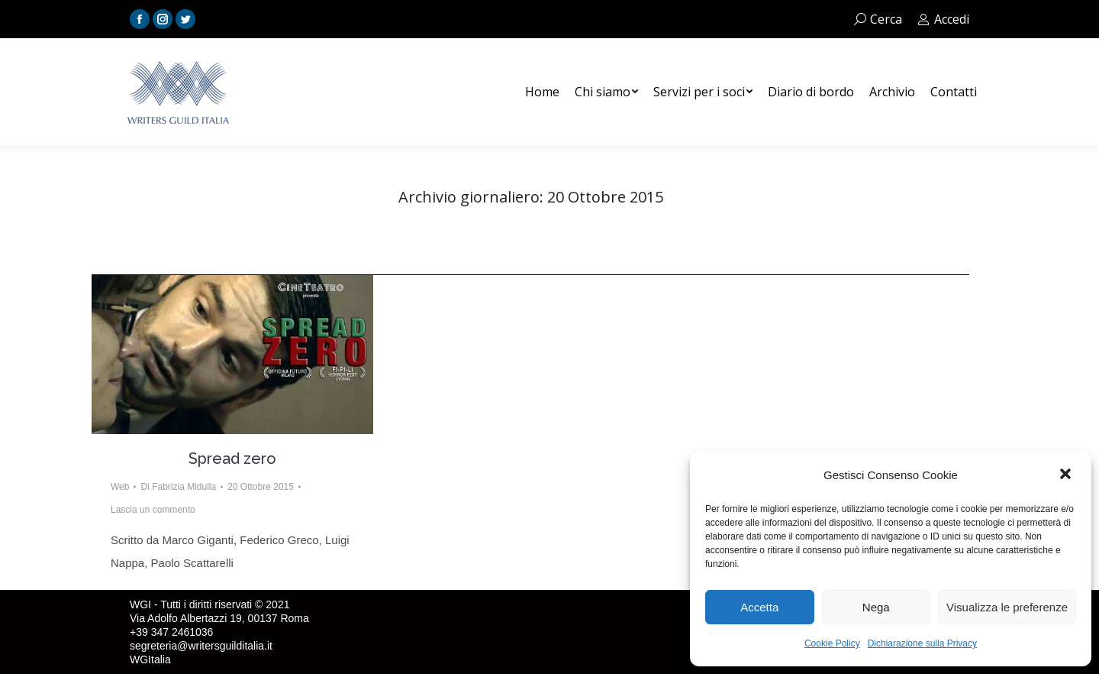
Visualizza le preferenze (1007, 607)
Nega (876, 607)
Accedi (943, 19)
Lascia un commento (153, 509)
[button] (1067, 475)
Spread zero (232, 458)
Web (120, 486)
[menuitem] (542, 91)
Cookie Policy (832, 643)
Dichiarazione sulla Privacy (922, 643)
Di (178, 486)
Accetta (759, 607)
